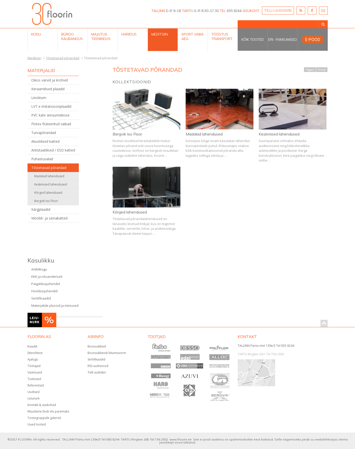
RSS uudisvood (98, 366)
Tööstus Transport (222, 36)
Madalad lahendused (49, 176)
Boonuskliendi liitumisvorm (107, 353)
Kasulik (32, 346)
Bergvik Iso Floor (46, 201)
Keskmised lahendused (50, 184)
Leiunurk (34, 398)
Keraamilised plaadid (48, 88)
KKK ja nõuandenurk (47, 276)
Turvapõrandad (43, 132)
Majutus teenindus (101, 36)
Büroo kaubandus (72, 36)
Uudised (34, 392)
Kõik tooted (252, 39)
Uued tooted (37, 424)
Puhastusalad (42, 158)
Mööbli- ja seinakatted (49, 218)
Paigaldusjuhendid (45, 284)
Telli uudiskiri (97, 372)
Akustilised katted (45, 141)
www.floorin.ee (180, 439)
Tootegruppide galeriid (44, 418)
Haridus (129, 34)
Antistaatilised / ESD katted (53, 150)
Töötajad (34, 366)
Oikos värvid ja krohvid (49, 80)
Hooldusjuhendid (44, 291)
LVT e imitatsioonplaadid (51, 106)
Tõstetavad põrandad (48, 167)
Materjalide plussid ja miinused (55, 305)
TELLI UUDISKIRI (278, 10)
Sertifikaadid (41, 298)
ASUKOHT (251, 10)
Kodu (36, 34)
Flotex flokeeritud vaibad (51, 124)
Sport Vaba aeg (192, 36)
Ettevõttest (35, 353)
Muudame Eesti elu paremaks (48, 411)
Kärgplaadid (40, 209)
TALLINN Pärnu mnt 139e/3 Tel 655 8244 (266, 346)
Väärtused (35, 372)
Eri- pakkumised (282, 39)
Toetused (34, 379)
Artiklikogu (39, 269)
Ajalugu (33, 359)
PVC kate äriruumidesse (50, 115)
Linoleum (38, 97)
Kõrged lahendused (48, 192)
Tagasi (310, 70)
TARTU (187, 10)
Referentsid (36, 385)
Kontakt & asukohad (42, 405)
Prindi (322, 70)
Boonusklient (97, 346)
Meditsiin (159, 34)
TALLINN (158, 10)
